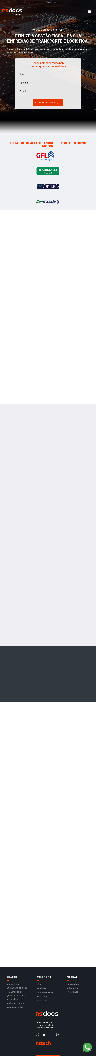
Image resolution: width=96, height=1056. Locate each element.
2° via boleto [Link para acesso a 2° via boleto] (43, 1000)
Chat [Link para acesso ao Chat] (39, 984)
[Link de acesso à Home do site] (43, 11)
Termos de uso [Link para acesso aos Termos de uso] (74, 984)
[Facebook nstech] (51, 1034)
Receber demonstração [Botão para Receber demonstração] (48, 102)
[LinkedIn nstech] (44, 1034)
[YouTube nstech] (58, 1034)
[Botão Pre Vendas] (87, 1047)
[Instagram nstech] (37, 1034)
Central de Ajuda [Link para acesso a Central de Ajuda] (45, 992)
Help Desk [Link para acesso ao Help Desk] (42, 996)
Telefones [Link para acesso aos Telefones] (41, 988)
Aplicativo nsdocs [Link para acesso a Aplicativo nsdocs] (15, 1003)
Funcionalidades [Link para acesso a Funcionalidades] (15, 1007)
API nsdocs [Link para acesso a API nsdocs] (12, 999)
